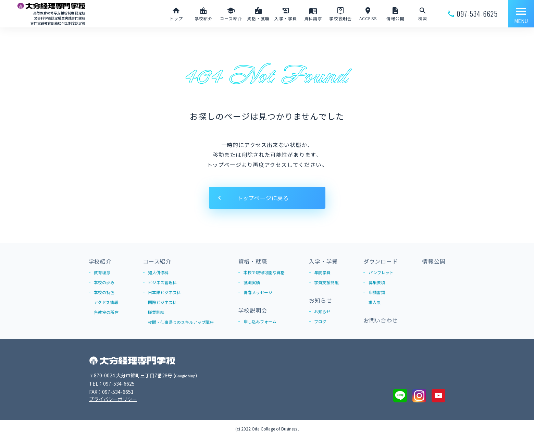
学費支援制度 (326, 282)
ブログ (320, 321)
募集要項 (377, 282)
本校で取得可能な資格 (264, 272)
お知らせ (320, 300)
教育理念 (102, 272)
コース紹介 (157, 261)
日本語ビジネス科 (164, 292)
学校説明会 (252, 310)
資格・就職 (252, 261)
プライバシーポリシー (113, 399)
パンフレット (381, 272)
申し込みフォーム (260, 321)
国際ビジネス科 (162, 302)
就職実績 (252, 282)
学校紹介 (100, 261)
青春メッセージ (258, 292)
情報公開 (433, 261)
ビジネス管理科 (162, 282)
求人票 (375, 302)
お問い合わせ (380, 320)
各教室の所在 (106, 312)
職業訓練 (156, 312)
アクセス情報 (106, 302)
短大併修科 (158, 272)
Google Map (188, 375)
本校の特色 (104, 292)
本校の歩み (104, 282)
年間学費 (322, 272)
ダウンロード (380, 261)
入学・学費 (323, 261)
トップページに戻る (263, 198)
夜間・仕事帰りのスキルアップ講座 (181, 322)
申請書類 (377, 292)
